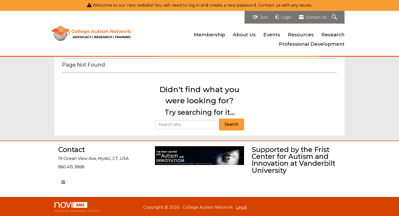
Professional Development (312, 44)
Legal (241, 207)
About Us (244, 35)
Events (271, 35)
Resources (301, 35)
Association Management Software (77, 206)
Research (333, 35)
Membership (209, 35)
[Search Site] (335, 17)
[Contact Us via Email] (63, 182)
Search (231, 124)
